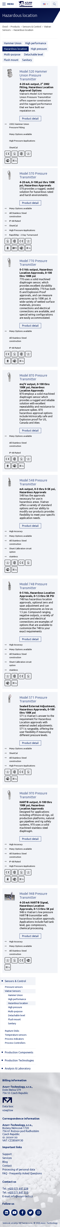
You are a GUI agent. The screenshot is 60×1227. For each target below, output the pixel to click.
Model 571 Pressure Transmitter (33, 699)
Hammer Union (12, 43)
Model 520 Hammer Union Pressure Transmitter (33, 75)
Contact (7, 1165)
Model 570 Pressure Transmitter (33, 175)
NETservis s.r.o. (26, 1223)
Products (15, 26)
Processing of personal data (18, 1169)
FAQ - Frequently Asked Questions (22, 1173)
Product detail (30, 118)
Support (7, 1154)
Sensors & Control (32, 26)
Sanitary (27, 59)
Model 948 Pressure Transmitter (33, 895)
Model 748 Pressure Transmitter (33, 586)
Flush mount (11, 59)
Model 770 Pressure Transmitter (33, 263)
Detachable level (33, 54)
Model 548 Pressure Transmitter (33, 482)
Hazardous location (23, 30)
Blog (5, 1161)
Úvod (5, 26)
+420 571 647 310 (18, 1192)
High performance (35, 43)
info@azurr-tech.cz (22, 1196)
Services (7, 1157)
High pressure (39, 48)
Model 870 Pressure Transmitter (33, 377)
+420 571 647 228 (18, 1188)
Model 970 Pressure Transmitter (33, 795)
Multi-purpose (12, 54)
